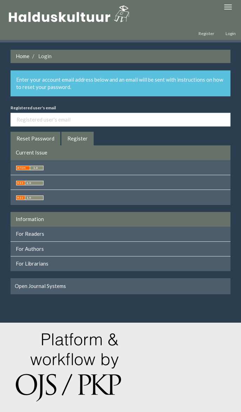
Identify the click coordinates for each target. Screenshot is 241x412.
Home (22, 56)
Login (231, 33)
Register (206, 33)
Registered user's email (33, 107)
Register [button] (77, 138)
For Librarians (32, 263)
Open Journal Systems (40, 286)
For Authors (30, 249)
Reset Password (35, 138)
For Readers (30, 234)
